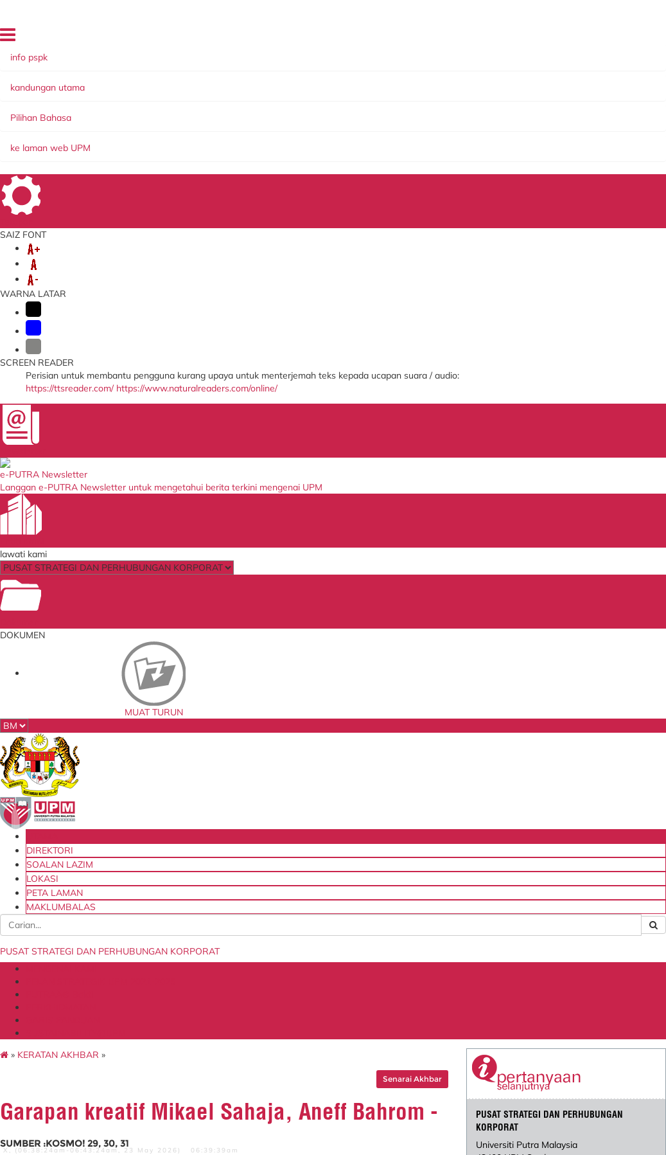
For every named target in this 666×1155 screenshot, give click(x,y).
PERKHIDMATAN (461, 128)
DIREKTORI (411, 38)
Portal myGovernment (226, 920)
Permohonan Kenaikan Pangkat (332, 907)
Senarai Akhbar (383, 194)
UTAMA (368, 38)
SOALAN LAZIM (469, 38)
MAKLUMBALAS (563, 56)
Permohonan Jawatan (330, 959)
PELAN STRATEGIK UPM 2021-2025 (250, 128)
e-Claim (303, 877)
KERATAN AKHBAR (130, 170)
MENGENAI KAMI (120, 128)
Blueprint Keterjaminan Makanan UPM (229, 881)
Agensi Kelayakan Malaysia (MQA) (427, 902)
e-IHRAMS (308, 925)
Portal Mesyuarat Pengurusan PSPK (323, 976)
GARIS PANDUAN (120, 141)
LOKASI (520, 38)
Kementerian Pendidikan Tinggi (427, 881)
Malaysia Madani (425, 1006)
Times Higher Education (417, 967)
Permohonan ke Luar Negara (328, 942)
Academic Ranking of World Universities (433, 989)
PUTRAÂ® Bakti (376, 128)
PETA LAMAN (567, 38)
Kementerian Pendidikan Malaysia (224, 902)
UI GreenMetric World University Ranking (433, 946)
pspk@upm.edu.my (508, 333)
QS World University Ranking (430, 924)
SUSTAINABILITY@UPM (223, 141)
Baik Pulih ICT (314, 890)
